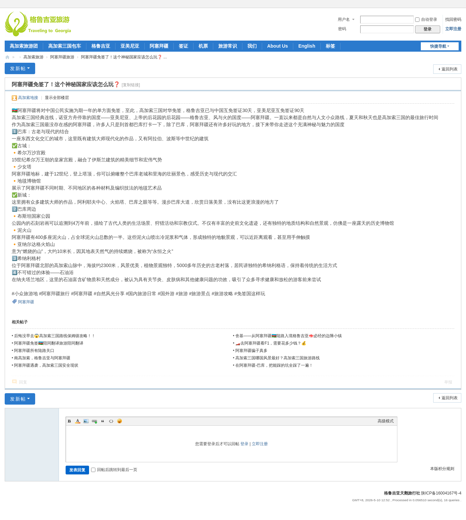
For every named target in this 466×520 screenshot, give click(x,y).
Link (94, 421)
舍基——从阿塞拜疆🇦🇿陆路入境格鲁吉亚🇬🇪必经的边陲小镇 (288, 335)
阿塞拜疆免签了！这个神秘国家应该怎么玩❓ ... (124, 57)
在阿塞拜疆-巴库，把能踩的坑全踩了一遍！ (274, 365)
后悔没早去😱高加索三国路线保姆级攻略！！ (54, 335)
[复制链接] (131, 85)
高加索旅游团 (24, 46)
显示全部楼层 (57, 97)
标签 (330, 46)
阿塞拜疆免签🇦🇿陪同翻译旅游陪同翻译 (48, 343)
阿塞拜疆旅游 (62, 57)
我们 (252, 46)
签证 (183, 46)
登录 (244, 443)
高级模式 (386, 421)
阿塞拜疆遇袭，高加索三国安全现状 (46, 365)
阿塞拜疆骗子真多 (251, 350)
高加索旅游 (33, 57)
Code (111, 421)
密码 (342, 29)
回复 (23, 382)
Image (86, 421)
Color (77, 421)
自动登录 (426, 19)
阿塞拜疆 (159, 46)
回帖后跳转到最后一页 (114, 469)
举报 (448, 382)
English (306, 46)
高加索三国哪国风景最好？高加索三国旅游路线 (277, 358)
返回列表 (450, 69)
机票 (203, 46)
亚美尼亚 (130, 46)
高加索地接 (28, 97)
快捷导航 (438, 46)
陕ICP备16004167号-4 (441, 493)
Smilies (119, 421)
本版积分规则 (442, 468)
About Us (277, 46)
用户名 (344, 19)
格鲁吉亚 (100, 46)
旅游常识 (227, 46)
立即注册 (453, 29)
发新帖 (18, 68)
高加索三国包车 (64, 46)
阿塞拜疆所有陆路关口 (34, 350)
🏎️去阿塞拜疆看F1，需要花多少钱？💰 (270, 343)
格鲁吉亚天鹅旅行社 (402, 493)
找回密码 (453, 19)
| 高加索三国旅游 (7, 57)
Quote (102, 421)
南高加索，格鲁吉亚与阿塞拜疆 (42, 358)
